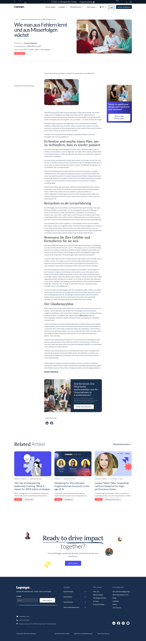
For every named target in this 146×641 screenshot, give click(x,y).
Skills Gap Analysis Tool (120, 595)
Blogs (114, 598)
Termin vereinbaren (124, 7)
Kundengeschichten (99, 598)
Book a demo (73, 564)
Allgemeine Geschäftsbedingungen (83, 633)
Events (114, 604)
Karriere (96, 601)
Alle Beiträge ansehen (121, 444)
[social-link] (113, 623)
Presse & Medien (98, 604)
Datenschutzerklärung (103, 633)
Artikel (16, 19)
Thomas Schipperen (30, 43)
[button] (63, 7)
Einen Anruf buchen (83, 407)
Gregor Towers (20, 479)
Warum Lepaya (98, 595)
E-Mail (19, 596)
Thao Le (57, 479)
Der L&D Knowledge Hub (121, 591)
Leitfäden (115, 601)
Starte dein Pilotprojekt (119, 117)
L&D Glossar (116, 608)
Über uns (96, 591)
